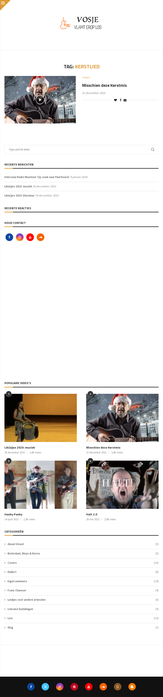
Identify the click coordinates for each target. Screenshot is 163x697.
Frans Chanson (83, 590)
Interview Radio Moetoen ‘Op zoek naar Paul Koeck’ (37, 177)
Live (83, 618)
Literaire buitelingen (83, 609)
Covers (83, 563)
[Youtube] (30, 237)
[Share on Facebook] (120, 100)
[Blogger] (133, 686)
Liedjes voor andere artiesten (83, 599)
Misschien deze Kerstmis (104, 85)
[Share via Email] (125, 100)
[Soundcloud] (40, 237)
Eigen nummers (83, 581)
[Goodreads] (118, 686)
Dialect (83, 572)
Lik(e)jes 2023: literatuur (19, 195)
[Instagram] (20, 237)
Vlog (83, 627)
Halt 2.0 (91, 514)
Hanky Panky (12, 514)
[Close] (5, 5)
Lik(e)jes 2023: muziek (18, 186)
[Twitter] (45, 686)
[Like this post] (115, 100)
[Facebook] (9, 237)
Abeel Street (83, 544)
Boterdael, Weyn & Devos (83, 553)
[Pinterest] (74, 686)
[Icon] (40, 99)
